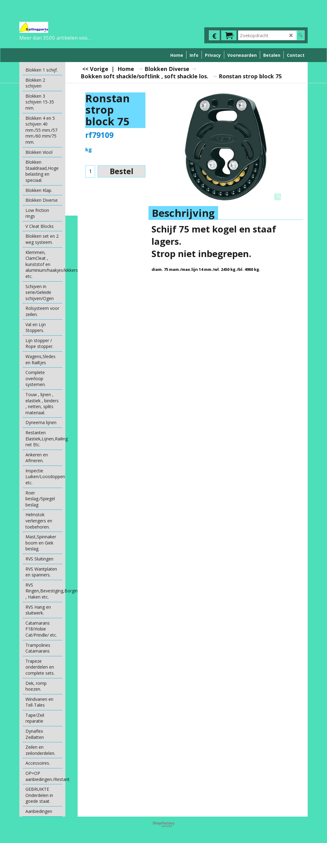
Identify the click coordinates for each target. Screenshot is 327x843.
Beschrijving (183, 213)
